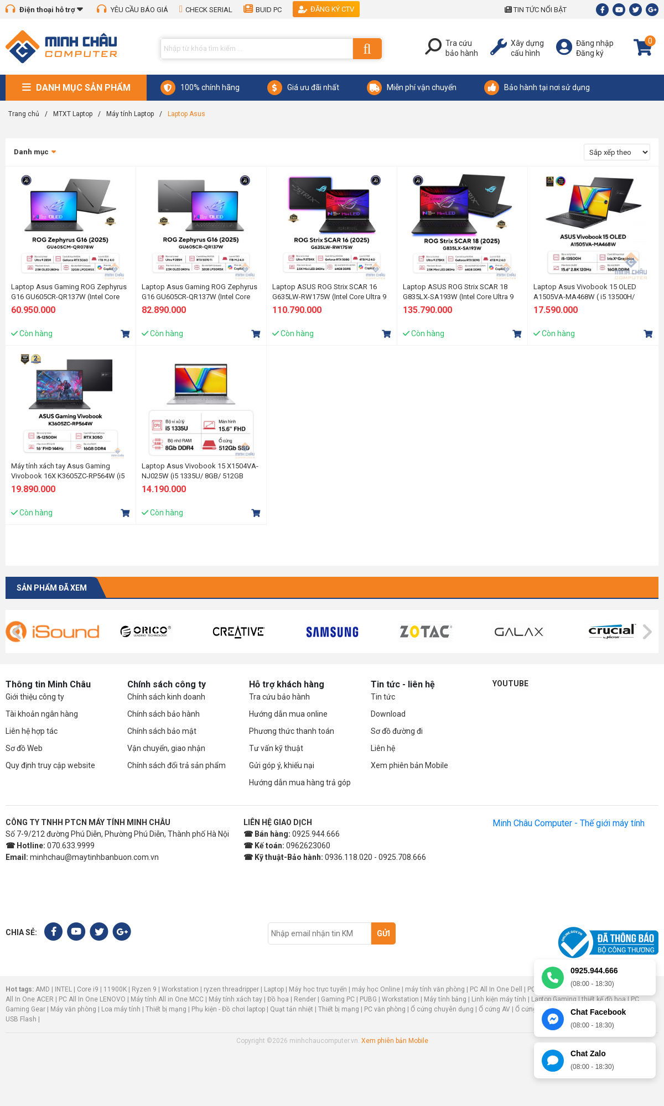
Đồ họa (278, 999)
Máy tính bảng (445, 999)
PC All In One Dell (496, 989)
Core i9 (87, 989)
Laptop (274, 989)
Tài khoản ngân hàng (42, 713)
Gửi (383, 933)
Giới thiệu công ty (35, 696)
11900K (115, 989)
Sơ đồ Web (24, 748)
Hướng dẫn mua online (288, 713)
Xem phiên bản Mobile (409, 765)
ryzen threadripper (231, 989)
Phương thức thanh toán (291, 731)
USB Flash (22, 1019)
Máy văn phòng (73, 1009)
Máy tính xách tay (235, 999)
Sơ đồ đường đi (397, 731)
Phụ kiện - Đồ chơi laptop (228, 1009)
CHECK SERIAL (205, 10)
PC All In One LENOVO (92, 999)
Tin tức (383, 696)
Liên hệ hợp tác (32, 731)
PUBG (368, 999)
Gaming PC (338, 999)
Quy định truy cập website (50, 765)
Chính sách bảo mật (161, 731)
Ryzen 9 (144, 989)
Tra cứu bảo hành (279, 696)
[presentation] (17, 633)
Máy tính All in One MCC (167, 999)
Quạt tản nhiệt (291, 1009)
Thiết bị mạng (166, 1009)
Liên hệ (383, 748)
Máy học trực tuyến (318, 989)
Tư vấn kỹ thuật (276, 748)
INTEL (63, 989)
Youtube (510, 683)
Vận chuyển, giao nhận (166, 748)
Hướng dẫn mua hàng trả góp (300, 782)
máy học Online (376, 989)
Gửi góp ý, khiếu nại (281, 765)
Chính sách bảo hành (163, 713)
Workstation (180, 989)
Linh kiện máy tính (498, 999)
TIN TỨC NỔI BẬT (536, 10)
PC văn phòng (385, 1009)
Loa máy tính (121, 1009)
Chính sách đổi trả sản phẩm (176, 765)
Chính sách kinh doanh (166, 696)
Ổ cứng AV (494, 1009)
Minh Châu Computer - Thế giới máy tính (568, 823)
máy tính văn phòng (435, 989)
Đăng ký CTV (326, 9)
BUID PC (262, 10)
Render (305, 999)
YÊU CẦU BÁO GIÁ (132, 10)
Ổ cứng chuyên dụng (442, 1009)
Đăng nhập (595, 43)
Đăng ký (590, 53)
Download (388, 713)
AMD (42, 989)
